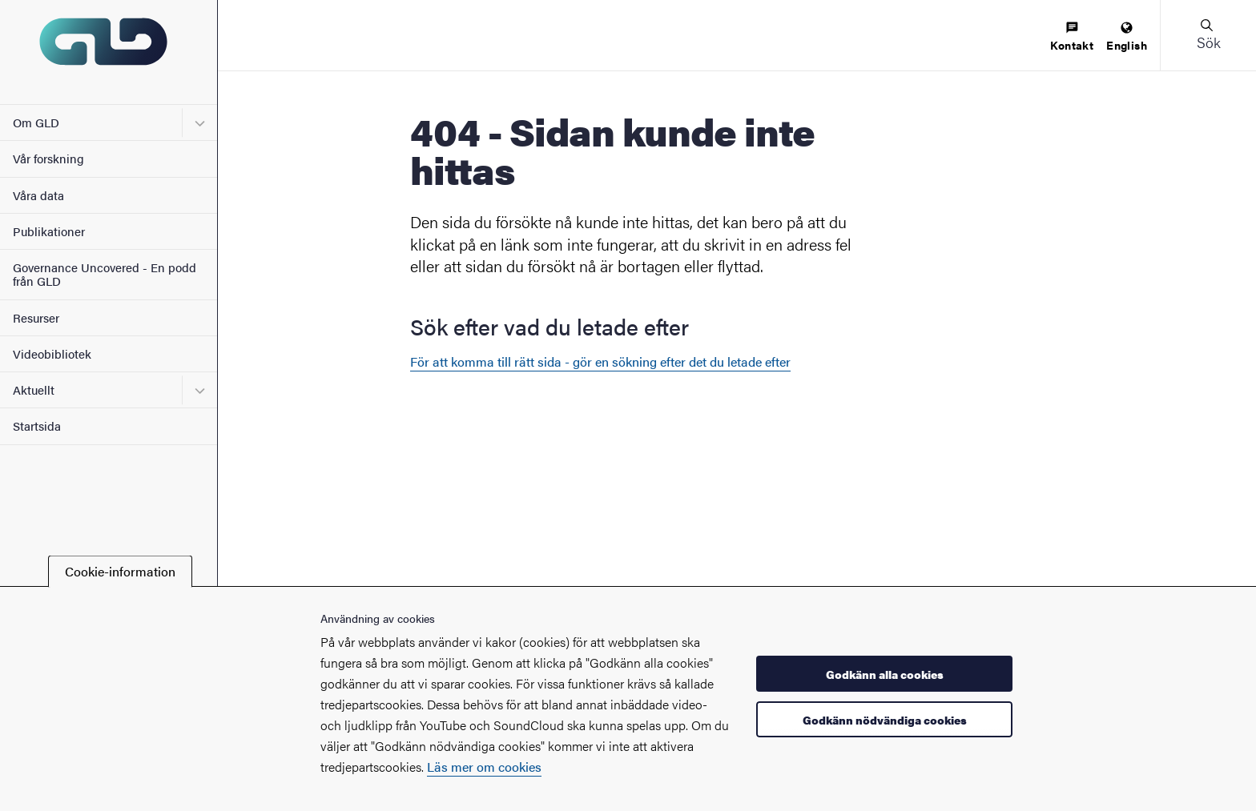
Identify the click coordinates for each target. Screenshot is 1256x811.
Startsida (37, 425)
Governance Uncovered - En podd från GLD (104, 274)
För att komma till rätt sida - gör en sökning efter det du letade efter (600, 361)
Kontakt (1071, 37)
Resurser (36, 317)
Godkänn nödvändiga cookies (885, 720)
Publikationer (49, 231)
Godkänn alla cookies (885, 674)
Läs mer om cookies (484, 766)
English (1126, 37)
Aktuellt (33, 389)
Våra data (38, 195)
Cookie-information (120, 571)
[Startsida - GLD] (108, 52)
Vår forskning (48, 158)
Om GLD (36, 122)
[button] (1208, 35)
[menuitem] (1072, 37)
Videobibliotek (52, 353)
